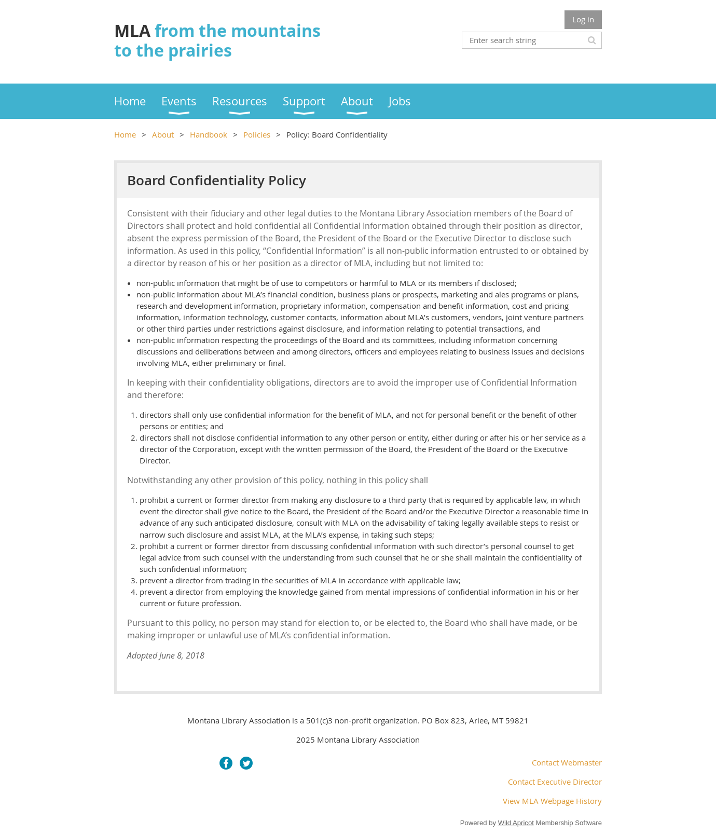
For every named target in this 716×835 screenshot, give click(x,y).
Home (125, 134)
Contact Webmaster (567, 762)
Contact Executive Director (555, 781)
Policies (256, 134)
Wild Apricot (516, 823)
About (163, 134)
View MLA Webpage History (552, 801)
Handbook (208, 134)
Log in (583, 19)
